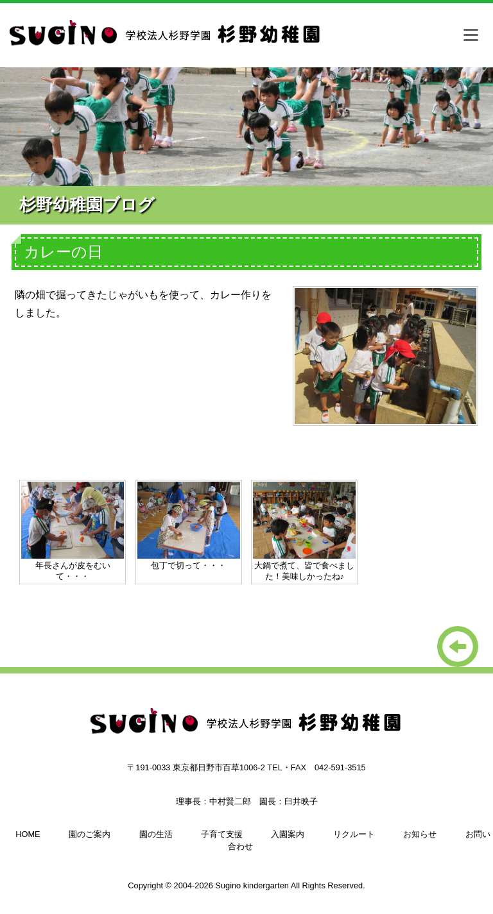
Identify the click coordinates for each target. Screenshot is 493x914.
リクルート (354, 834)
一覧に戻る (457, 646)
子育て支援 (222, 834)
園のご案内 (89, 834)
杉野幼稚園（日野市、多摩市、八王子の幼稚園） (167, 38)
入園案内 (287, 834)
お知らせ (420, 834)
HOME (27, 834)
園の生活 (156, 834)
